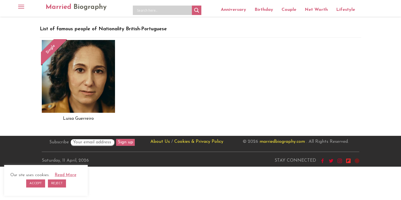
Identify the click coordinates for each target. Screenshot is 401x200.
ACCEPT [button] (36, 183)
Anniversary (233, 10)
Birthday (264, 10)
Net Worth (316, 10)
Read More (65, 175)
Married (76, 7)
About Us (160, 141)
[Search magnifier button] (196, 10)
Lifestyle (345, 10)
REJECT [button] (57, 183)
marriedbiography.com (282, 141)
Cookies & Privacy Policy (198, 141)
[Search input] (163, 10)
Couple (289, 10)
